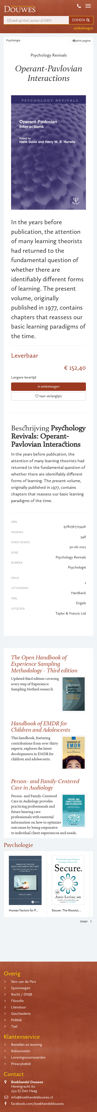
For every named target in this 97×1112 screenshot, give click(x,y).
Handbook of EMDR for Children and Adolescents (40, 726)
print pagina (82, 40)
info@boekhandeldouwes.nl (32, 1097)
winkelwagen (83, 28)
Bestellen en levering (26, 1044)
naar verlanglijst (48, 396)
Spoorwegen (20, 988)
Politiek (16, 1020)
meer (86, 921)
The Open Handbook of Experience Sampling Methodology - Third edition (44, 664)
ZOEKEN (81, 20)
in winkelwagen (48, 386)
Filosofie (17, 1001)
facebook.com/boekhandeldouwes (37, 1103)
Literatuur (18, 1007)
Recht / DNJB (21, 994)
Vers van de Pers (23, 981)
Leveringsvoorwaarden (28, 1057)
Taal (14, 1026)
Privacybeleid (21, 1064)
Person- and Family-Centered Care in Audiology (45, 784)
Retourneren (20, 1051)
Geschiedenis (21, 1013)
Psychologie (13, 40)
